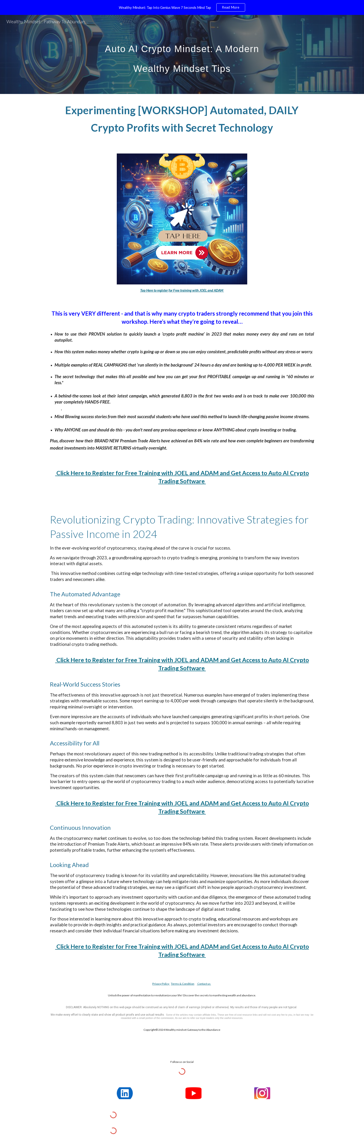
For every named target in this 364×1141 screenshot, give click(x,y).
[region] (182, 7)
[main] (182, 54)
